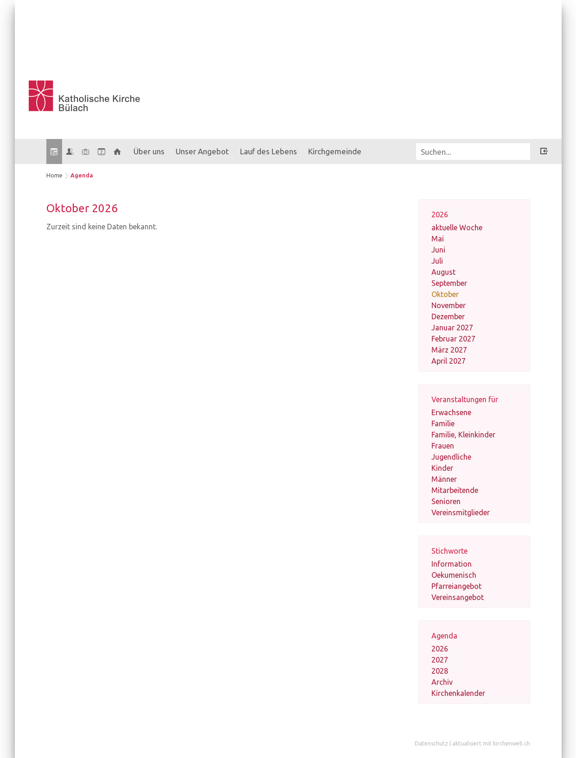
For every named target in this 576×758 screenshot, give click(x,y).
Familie (443, 423)
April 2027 (448, 361)
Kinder (442, 468)
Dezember (448, 316)
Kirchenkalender (458, 693)
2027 (439, 660)
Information (451, 564)
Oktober (445, 294)
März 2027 (449, 350)
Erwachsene (451, 412)
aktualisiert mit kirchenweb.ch (491, 743)
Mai (437, 238)
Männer (444, 479)
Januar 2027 (452, 327)
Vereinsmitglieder (460, 512)
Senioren (446, 501)
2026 (439, 648)
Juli (437, 261)
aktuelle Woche (456, 227)
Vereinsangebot (457, 597)
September (449, 283)
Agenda (81, 175)
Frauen (442, 446)
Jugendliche (451, 457)
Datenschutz (431, 743)
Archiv (442, 682)
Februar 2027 (453, 339)
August (443, 272)
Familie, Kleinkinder (463, 434)
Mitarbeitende (454, 490)
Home (54, 175)
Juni (438, 250)
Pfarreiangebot (456, 586)
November (448, 305)
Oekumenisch (453, 575)
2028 (439, 671)
